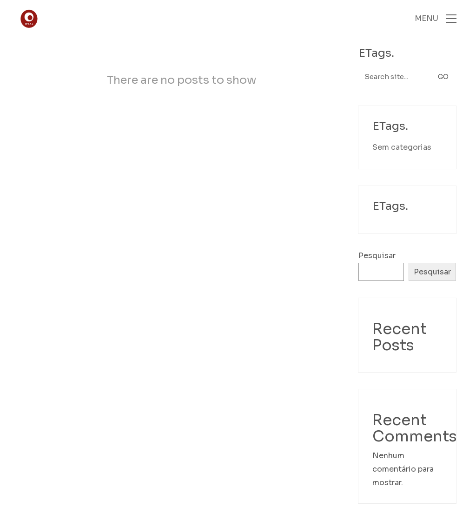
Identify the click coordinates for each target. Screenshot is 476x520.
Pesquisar (377, 255)
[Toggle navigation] (435, 18)
